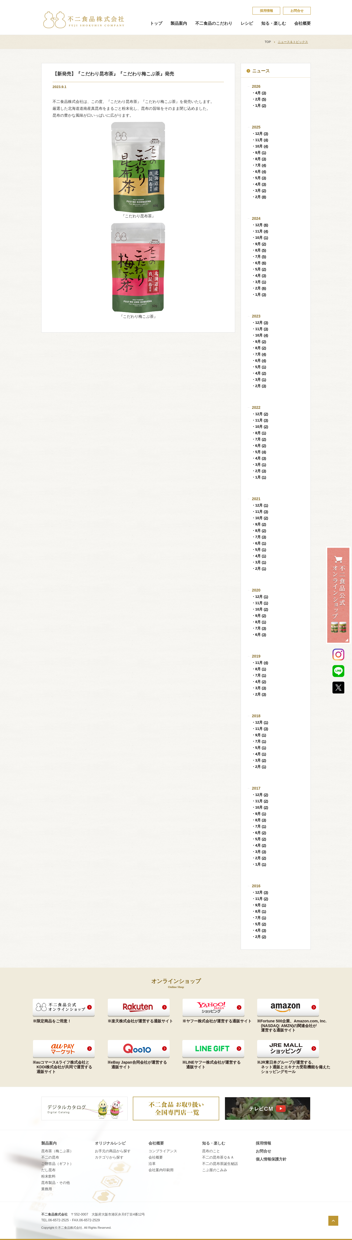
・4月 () (259, 93)
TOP (268, 41)
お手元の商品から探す (113, 1151)
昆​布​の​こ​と (211, 1151)
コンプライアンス (162, 1151)
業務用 (46, 1189)
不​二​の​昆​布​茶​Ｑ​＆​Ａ (218, 1157)
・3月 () (259, 190)
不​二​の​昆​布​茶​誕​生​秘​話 (220, 1164)
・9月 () (259, 152)
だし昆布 (48, 1170)
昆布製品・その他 (55, 1183)
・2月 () (259, 99)
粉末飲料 (48, 1176)
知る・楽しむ (273, 23)
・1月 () (259, 105)
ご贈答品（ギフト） (57, 1164)
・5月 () (259, 178)
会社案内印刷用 (161, 1170)
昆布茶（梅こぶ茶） (57, 1151)
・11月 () (260, 140)
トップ (156, 23)
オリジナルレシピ (110, 1143)
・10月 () (260, 146)
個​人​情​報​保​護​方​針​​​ (271, 1159)
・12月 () (260, 134)
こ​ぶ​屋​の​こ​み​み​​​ (214, 1170)
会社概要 (302, 23)
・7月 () (259, 165)
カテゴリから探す (109, 1157)
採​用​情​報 (266, 11)
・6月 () (259, 171)
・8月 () (259, 159)
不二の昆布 (50, 1157)
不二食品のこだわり (213, 23)
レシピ (247, 23)
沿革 (152, 1164)
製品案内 (178, 23)
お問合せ (297, 11)
